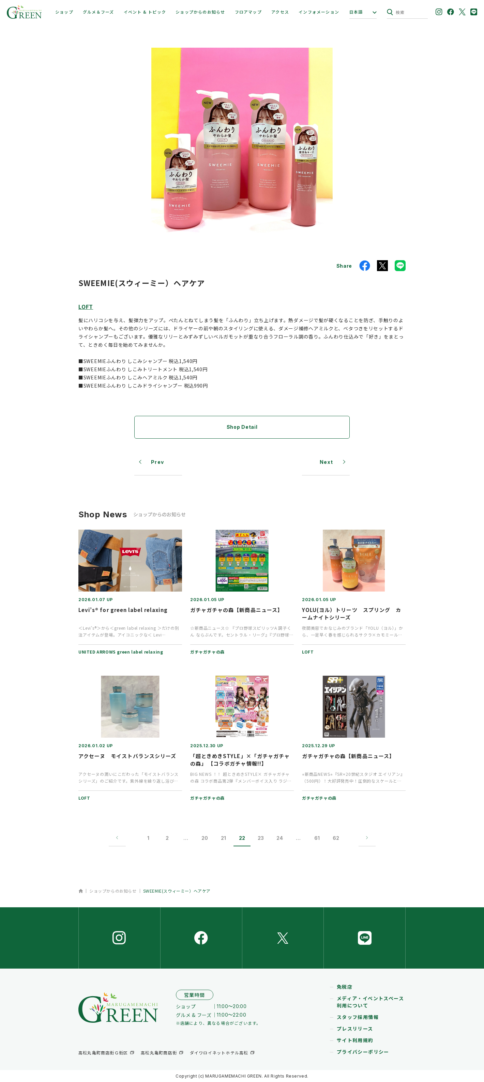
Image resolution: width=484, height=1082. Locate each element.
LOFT (85, 306)
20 (204, 838)
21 (223, 838)
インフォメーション (319, 12)
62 (336, 838)
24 (279, 838)
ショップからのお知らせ (200, 12)
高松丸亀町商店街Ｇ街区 (103, 1052)
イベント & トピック (145, 12)
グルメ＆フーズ (98, 12)
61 (317, 838)
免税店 (344, 986)
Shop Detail (242, 427)
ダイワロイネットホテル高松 (219, 1052)
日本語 (356, 12)
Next (326, 462)
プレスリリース (355, 1028)
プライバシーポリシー (363, 1051)
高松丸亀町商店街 (159, 1052)
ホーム (80, 891)
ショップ (64, 12)
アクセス (280, 12)
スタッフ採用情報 (358, 1017)
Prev (157, 462)
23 (261, 838)
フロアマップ (248, 12)
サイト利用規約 (355, 1040)
